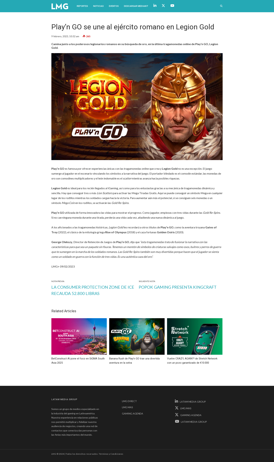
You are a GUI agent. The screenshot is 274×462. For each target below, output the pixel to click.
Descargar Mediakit (136, 6)
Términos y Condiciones (111, 454)
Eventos (114, 6)
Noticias (98, 6)
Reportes (82, 6)
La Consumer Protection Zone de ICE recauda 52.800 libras (92, 290)
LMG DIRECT (129, 401)
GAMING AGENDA (132, 413)
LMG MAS (127, 407)
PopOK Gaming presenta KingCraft (178, 287)
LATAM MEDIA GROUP (190, 401)
